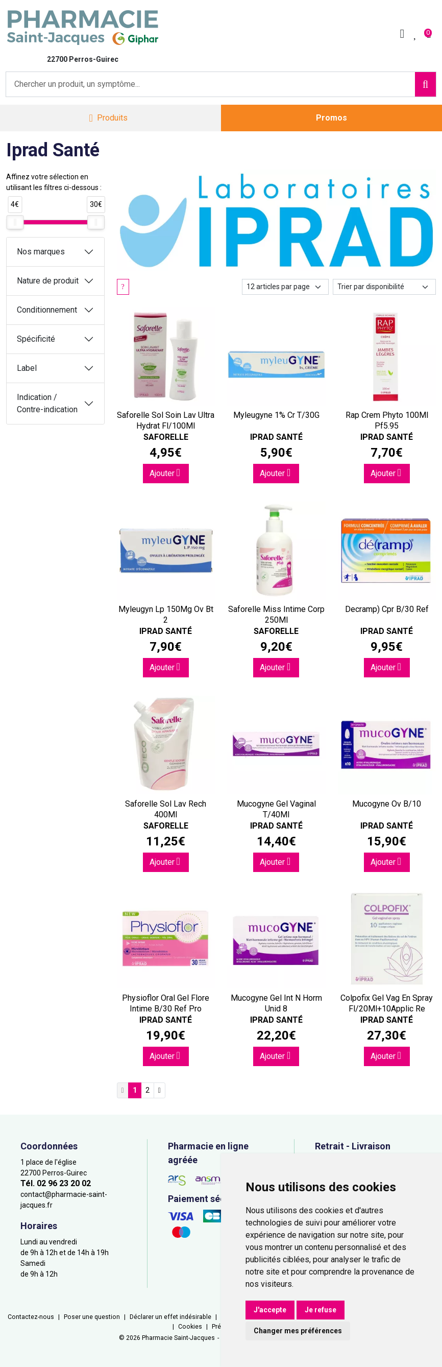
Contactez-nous (31, 1317)
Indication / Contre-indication (47, 403)
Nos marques (41, 251)
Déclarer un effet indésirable (170, 1317)
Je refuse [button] (320, 1310)
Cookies (190, 1326)
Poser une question (92, 1317)
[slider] (14, 222)
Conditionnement (47, 310)
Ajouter (165, 472)
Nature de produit (48, 281)
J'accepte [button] (270, 1310)
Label (27, 368)
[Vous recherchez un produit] (210, 84)
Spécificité (36, 339)
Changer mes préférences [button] (298, 1331)
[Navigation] (108, 118)
